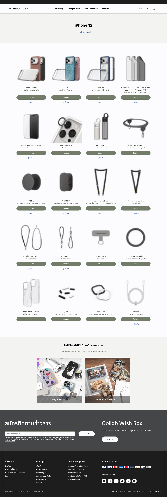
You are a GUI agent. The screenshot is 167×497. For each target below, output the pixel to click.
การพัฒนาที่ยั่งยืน (11, 469)
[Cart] (140, 8)
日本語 (129, 491)
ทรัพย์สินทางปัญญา (74, 479)
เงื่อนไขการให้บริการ (74, 473)
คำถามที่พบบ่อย (41, 469)
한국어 (160, 491)
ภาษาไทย (154, 491)
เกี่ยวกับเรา (105, 9)
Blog (6, 476)
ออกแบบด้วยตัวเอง (91, 9)
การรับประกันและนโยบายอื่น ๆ (78, 466)
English (114, 491)
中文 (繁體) (122, 491)
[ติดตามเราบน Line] (104, 481)
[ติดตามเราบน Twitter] (128, 481)
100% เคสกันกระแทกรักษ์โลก (15, 473)
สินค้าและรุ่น (59, 9)
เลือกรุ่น (39, 466)
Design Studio (74, 9)
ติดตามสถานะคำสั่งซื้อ (43, 476)
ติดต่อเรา (39, 483)
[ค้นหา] (154, 8)
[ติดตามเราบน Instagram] (110, 481)
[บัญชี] (147, 8)
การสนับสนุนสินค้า (42, 473)
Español (148, 491)
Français (135, 491)
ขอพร (110, 439)
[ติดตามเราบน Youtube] (134, 481)
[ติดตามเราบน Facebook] (116, 481)
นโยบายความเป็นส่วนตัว (76, 469)
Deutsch (142, 491)
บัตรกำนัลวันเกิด (41, 479)
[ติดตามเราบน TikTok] (122, 481)
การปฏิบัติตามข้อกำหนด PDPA (78, 476)
